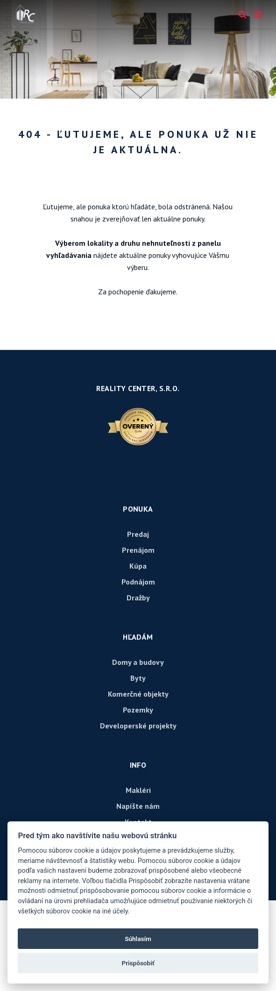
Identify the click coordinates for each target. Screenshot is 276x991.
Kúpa (138, 565)
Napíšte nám (138, 806)
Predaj (138, 534)
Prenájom (138, 550)
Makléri (138, 790)
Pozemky (138, 709)
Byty (138, 678)
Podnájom (138, 581)
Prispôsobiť (137, 963)
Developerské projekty (138, 725)
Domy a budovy (138, 662)
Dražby (138, 597)
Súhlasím (138, 938)
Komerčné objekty (138, 694)
